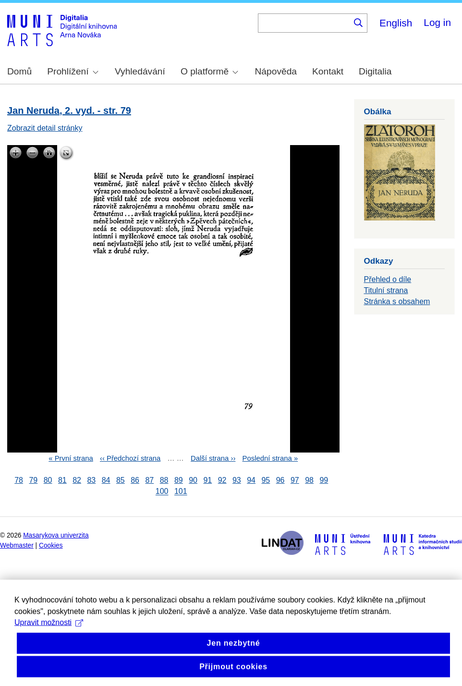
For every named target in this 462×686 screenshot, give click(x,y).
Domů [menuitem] (19, 71)
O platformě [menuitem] (209, 71)
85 (120, 480)
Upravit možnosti (48, 641)
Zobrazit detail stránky (45, 128)
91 (207, 480)
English (395, 22)
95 (265, 480)
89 (178, 480)
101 (180, 492)
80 (48, 480)
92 (222, 480)
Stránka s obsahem (397, 301)
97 (295, 480)
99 (323, 480)
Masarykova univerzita (55, 535)
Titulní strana (386, 290)
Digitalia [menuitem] (375, 71)
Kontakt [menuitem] (327, 71)
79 (33, 480)
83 (91, 480)
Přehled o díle (388, 279)
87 (149, 480)
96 (280, 480)
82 (77, 480)
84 (106, 480)
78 (18, 480)
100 (162, 492)
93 (236, 480)
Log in (437, 22)
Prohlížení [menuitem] (72, 71)
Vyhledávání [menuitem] (140, 71)
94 (251, 480)
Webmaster (17, 545)
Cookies (51, 545)
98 (309, 480)
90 (193, 480)
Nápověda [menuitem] (276, 71)
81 (62, 480)
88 (164, 480)
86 (135, 480)
